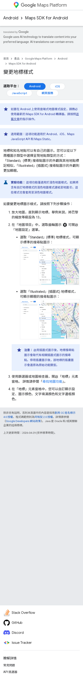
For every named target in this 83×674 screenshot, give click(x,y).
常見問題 (9, 665)
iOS (57, 86)
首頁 (6, 58)
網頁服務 (47, 93)
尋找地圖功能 (52, 382)
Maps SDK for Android (46, 18)
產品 (17, 58)
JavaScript (19, 93)
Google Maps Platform (38, 58)
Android (10, 18)
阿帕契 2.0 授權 (44, 417)
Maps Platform (44, 5)
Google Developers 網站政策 (23, 421)
